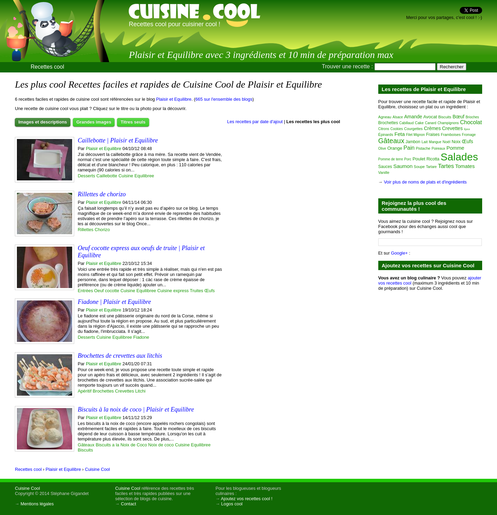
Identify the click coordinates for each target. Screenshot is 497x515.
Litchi (140, 391)
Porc (407, 159)
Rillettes (86, 229)
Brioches (472, 117)
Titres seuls (132, 122)
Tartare (431, 167)
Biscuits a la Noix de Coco (121, 444)
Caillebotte (106, 175)
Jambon (413, 141)
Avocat (430, 116)
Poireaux (438, 148)
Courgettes (413, 129)
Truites (196, 290)
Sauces (385, 166)
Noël (446, 142)
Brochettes (103, 391)
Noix (455, 141)
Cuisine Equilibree (136, 175)
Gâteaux (86, 444)
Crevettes (124, 391)
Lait (424, 142)
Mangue (435, 142)
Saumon (402, 166)
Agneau (384, 117)
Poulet (418, 158)
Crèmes (432, 128)
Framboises (450, 134)
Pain (409, 148)
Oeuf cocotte (106, 290)
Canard (430, 123)
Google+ (399, 253)
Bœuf (458, 116)
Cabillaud (406, 123)
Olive (382, 148)
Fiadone (141, 337)
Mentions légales (37, 503)
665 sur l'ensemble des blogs (223, 99)
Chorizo (102, 229)
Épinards (385, 134)
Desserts (86, 175)
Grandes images (93, 122)
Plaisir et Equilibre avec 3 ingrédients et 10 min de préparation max (261, 54)
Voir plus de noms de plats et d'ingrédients (425, 182)
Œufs (209, 290)
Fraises (432, 134)
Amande (413, 116)
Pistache (423, 148)
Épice (467, 129)
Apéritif (84, 391)
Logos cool (232, 503)
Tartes (446, 166)
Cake (419, 123)
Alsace (397, 117)
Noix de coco (161, 444)
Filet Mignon (415, 135)
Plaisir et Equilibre (173, 99)
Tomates (465, 166)
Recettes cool (47, 67)
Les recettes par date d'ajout (255, 121)
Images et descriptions (42, 122)
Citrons (383, 129)
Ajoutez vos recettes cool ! (246, 498)
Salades (459, 156)
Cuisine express (173, 290)
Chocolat (471, 122)
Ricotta (433, 159)
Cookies (396, 129)
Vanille (383, 172)
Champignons (448, 123)
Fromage (469, 135)
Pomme (456, 148)
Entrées (85, 290)
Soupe (419, 167)
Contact (128, 503)
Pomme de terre (390, 159)
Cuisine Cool (27, 488)
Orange (394, 148)
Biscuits (85, 450)
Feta (399, 134)
